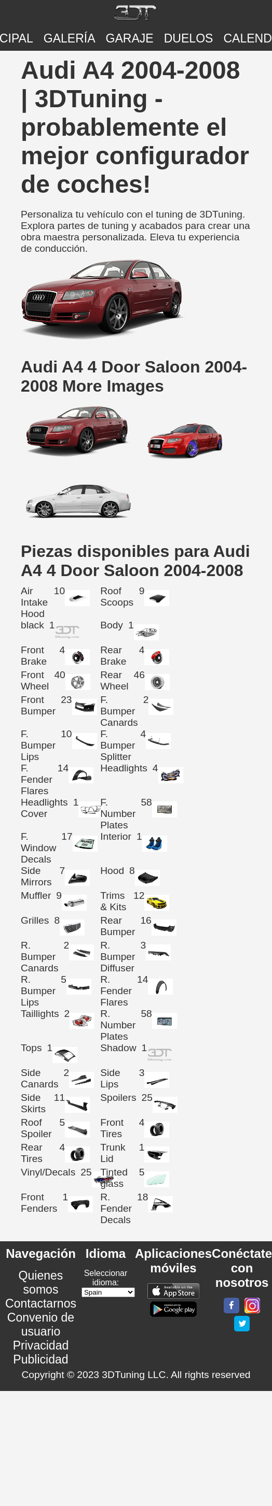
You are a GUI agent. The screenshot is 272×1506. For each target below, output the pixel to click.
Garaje (130, 38)
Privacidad (41, 1345)
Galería (70, 38)
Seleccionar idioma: (106, 1278)
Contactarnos (40, 1303)
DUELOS (188, 38)
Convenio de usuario (40, 1324)
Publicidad (40, 1359)
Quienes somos (41, 1282)
